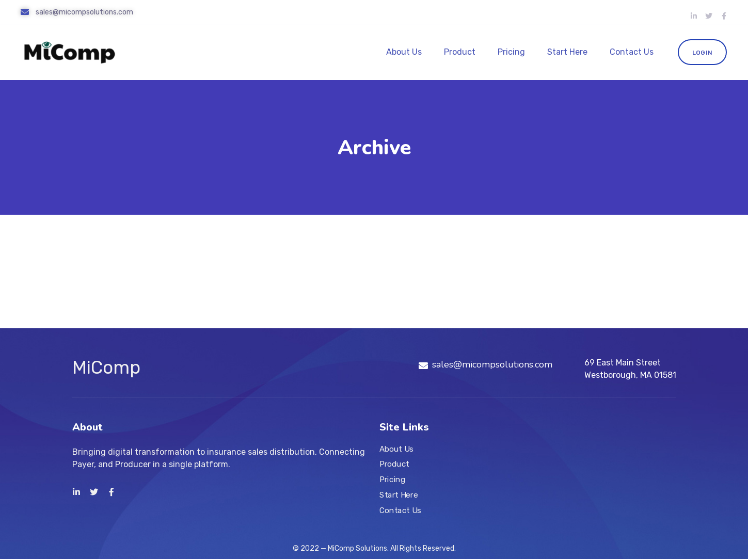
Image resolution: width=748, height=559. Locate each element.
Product (459, 52)
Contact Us (632, 52)
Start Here (567, 52)
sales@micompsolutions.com (84, 12)
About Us (404, 52)
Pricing (511, 52)
